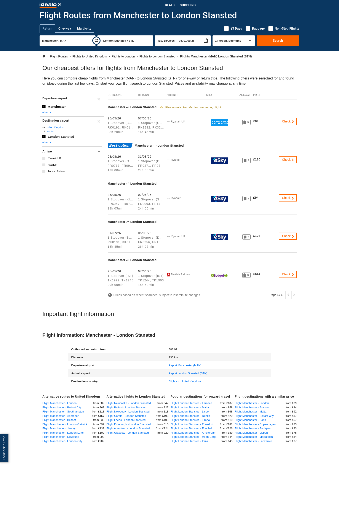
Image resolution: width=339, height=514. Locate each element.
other (47, 112)
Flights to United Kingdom (185, 381)
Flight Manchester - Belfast (59, 420)
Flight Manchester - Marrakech (254, 436)
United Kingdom (55, 127)
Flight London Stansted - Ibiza (189, 441)
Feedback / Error (4, 448)
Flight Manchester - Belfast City (62, 407)
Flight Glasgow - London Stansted (128, 432)
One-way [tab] (64, 28)
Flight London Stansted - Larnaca (191, 403)
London (50, 131)
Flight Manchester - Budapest (253, 428)
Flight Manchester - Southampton (63, 411)
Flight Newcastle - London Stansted (129, 403)
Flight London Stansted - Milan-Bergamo (196, 436)
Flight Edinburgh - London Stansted (129, 424)
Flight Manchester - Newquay (60, 436)
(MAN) (185, 365)
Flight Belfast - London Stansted (127, 407)
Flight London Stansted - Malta (190, 407)
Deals (170, 5)
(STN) (188, 373)
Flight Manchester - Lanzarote (253, 441)
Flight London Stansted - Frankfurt (192, 424)
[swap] (96, 40)
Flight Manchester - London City (62, 441)
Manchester (57, 106)
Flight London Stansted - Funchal (191, 428)
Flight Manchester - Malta (251, 411)
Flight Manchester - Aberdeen (60, 415)
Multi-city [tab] (84, 28)
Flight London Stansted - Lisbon (190, 411)
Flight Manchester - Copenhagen (255, 424)
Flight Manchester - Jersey (58, 428)
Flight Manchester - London (59, 403)
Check (288, 121)
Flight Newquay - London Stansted (128, 411)
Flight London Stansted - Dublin (190, 415)
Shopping (188, 5)
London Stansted (61, 136)
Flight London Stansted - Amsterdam (193, 432)
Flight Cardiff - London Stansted (126, 415)
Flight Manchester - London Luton (63, 432)
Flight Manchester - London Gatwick (64, 424)
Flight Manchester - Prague (252, 407)
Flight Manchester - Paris (250, 420)
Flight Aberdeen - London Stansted (128, 428)
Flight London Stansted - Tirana (190, 420)
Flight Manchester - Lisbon (251, 432)
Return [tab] (47, 28)
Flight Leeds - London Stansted (126, 420)
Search (278, 40)
